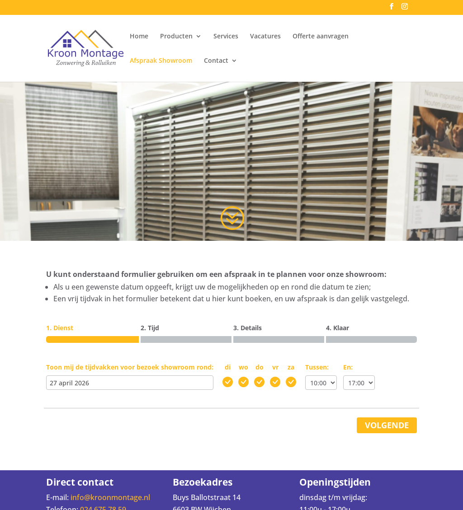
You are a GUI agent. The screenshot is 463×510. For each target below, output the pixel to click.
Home (139, 36)
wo (243, 367)
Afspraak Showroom (161, 61)
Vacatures (265, 36)
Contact (216, 61)
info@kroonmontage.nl (110, 497)
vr (275, 367)
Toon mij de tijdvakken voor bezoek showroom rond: (129, 367)
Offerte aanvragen (321, 36)
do (259, 367)
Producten (176, 36)
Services (225, 36)
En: (348, 367)
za (291, 367)
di (228, 367)
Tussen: (317, 367)
